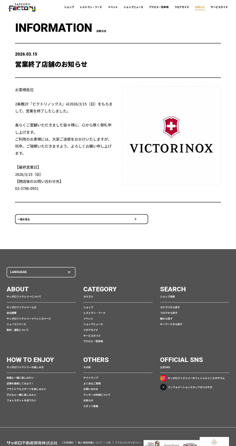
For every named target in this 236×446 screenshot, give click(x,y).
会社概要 (12, 306)
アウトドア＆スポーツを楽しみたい (26, 382)
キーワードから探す (171, 318)
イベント (113, 7)
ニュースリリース (16, 318)
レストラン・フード (91, 7)
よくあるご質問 (92, 377)
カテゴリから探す (170, 301)
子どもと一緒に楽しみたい (21, 388)
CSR (108, 431)
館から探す (166, 312)
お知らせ (200, 7)
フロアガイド (181, 7)
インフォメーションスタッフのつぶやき (186, 381)
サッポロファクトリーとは (21, 301)
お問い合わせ (90, 382)
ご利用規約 (67, 431)
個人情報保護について (90, 431)
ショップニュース (133, 7)
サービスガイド (219, 7)
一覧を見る (24, 215)
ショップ (69, 7)
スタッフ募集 (90, 400)
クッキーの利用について (97, 388)
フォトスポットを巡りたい (21, 394)
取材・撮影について (18, 323)
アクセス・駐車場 (159, 7)
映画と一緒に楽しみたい (20, 371)
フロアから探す (168, 306)
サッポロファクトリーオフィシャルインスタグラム (192, 372)
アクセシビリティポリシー (128, 431)
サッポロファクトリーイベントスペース (29, 312)
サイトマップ (90, 371)
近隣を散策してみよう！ (20, 377)
